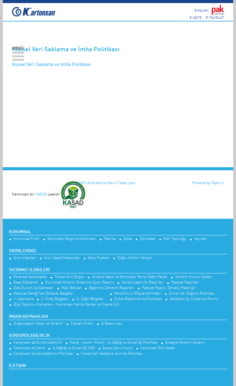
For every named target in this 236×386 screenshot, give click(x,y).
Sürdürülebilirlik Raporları (142, 282)
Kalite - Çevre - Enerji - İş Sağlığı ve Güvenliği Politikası (114, 343)
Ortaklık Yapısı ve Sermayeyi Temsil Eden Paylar (129, 277)
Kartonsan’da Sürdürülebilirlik (38, 343)
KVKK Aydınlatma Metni (96, 182)
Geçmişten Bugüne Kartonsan (71, 239)
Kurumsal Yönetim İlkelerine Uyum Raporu (79, 282)
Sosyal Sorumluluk (118, 348)
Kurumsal (20, 232)
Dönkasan (148, 239)
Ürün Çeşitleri (25, 258)
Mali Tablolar (71, 288)
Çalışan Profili (82, 324)
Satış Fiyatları (99, 258)
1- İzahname (23, 299)
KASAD (40, 194)
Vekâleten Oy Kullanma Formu (194, 299)
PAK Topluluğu (175, 239)
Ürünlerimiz (22, 251)
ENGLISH (201, 10)
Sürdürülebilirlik (29, 335)
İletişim (17, 365)
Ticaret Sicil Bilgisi (69, 277)
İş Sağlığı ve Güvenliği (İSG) (74, 348)
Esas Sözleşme (25, 282)
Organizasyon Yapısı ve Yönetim (38, 324)
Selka (128, 239)
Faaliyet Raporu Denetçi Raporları (169, 288)
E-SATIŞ (196, 17)
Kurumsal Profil (27, 239)
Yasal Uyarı (127, 182)
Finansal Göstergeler (30, 277)
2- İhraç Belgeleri (55, 299)
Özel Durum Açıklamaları (34, 288)
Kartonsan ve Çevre (29, 348)
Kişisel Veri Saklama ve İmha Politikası (51, 64)
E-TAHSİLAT (215, 17)
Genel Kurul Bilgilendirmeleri (137, 293)
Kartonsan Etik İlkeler (157, 348)
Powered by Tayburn (208, 182)
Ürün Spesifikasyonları (62, 258)
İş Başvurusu (111, 324)
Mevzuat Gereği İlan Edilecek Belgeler (43, 293)
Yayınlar (200, 239)
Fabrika (110, 239)
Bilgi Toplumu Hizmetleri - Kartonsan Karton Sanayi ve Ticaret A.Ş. (67, 305)
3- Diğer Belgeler (90, 299)
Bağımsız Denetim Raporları (111, 288)
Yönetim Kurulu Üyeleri (193, 277)
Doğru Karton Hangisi (134, 258)
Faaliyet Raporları (185, 282)
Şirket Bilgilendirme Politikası (138, 299)
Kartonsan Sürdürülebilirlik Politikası (43, 354)
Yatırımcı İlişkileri (29, 270)
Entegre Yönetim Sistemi (185, 343)
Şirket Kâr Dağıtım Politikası (191, 293)
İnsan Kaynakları (28, 316)
